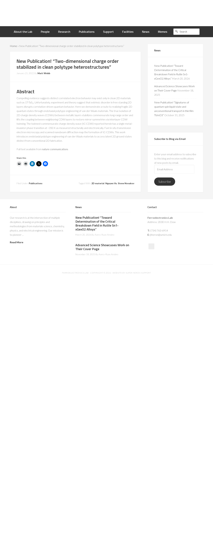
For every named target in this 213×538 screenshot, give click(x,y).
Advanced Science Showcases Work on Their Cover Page (102, 246)
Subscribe (164, 181)
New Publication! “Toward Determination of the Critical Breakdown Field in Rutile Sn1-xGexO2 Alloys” (96, 223)
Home (13, 45)
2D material (97, 183)
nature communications (55, 149)
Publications (35, 183)
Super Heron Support (138, 273)
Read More (16, 242)
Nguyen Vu (111, 183)
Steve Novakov (126, 183)
